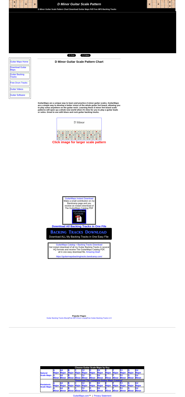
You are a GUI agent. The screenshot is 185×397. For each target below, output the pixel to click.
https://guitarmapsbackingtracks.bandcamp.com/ (79, 256)
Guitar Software (17, 95)
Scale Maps (45, 387)
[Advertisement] (92, 31)
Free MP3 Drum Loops (78, 318)
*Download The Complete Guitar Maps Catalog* (99, 380)
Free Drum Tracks (18, 83)
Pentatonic (45, 384)
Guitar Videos (16, 89)
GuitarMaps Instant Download (79, 198)
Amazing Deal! (93, 252)
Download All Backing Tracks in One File (79, 226)
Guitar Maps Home (19, 62)
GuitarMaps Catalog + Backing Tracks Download (79, 245)
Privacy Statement (102, 396)
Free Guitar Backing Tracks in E (99, 318)
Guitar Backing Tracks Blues (58, 318)
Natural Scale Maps (45, 374)
